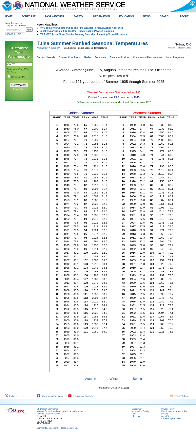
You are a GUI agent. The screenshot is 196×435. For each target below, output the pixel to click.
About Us (165, 416)
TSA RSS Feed (179, 396)
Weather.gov (43, 48)
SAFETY (78, 16)
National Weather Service (49, 413)
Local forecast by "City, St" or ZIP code (15, 24)
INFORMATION (101, 16)
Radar (87, 57)
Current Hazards (46, 57)
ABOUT (184, 16)
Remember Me (18, 77)
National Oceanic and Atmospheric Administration (60, 411)
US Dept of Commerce (47, 409)
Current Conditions (69, 57)
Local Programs (175, 57)
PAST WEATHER (54, 16)
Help (134, 413)
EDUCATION (126, 16)
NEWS (146, 16)
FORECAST (28, 16)
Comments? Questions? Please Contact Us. (57, 428)
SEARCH (165, 16)
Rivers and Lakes (119, 57)
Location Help (13, 33)
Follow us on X (14, 396)
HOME (8, 16)
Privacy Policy (18, 89)
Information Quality (140, 411)
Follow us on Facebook (50, 396)
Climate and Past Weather (147, 57)
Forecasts (100, 57)
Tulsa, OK (55, 48)
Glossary (136, 416)
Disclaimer (137, 409)
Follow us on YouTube (80, 396)
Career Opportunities (171, 418)
